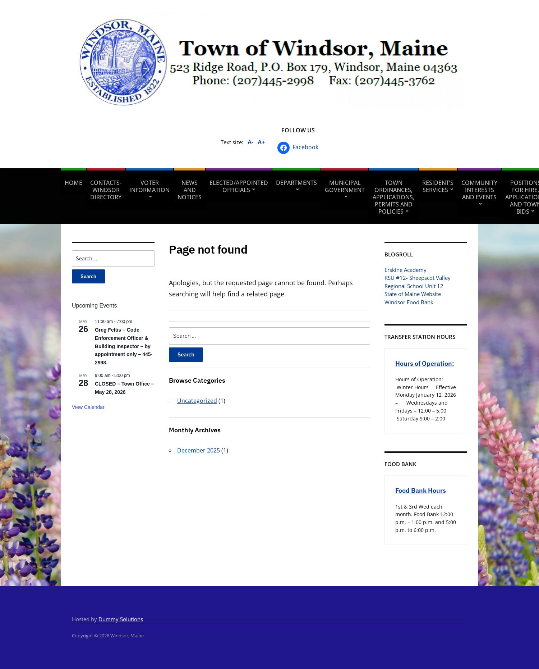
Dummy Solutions (120, 619)
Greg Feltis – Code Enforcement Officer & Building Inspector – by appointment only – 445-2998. (123, 346)
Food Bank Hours (420, 490)
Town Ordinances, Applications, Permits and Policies (393, 197)
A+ (261, 142)
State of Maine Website (412, 293)
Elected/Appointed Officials (238, 186)
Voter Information (149, 186)
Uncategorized (197, 401)
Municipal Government (345, 186)
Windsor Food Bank (408, 302)
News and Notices (190, 190)
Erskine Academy (405, 269)
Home (73, 183)
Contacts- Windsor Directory (105, 190)
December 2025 (198, 450)
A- (250, 142)
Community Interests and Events (479, 190)
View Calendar (88, 407)
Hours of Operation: (424, 363)
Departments (296, 183)
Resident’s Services (437, 186)
